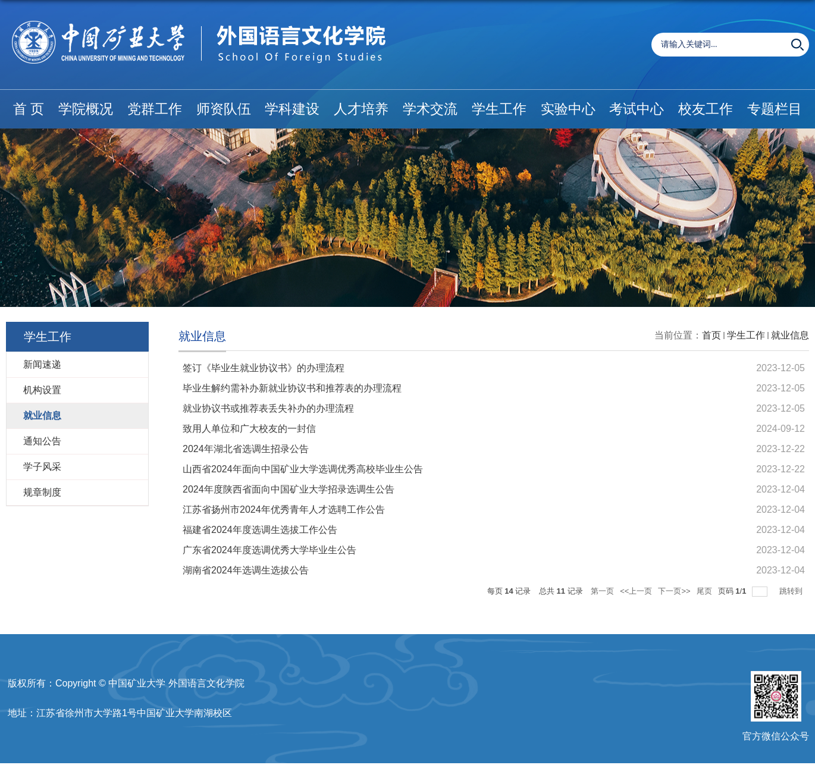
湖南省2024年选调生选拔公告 (246, 570)
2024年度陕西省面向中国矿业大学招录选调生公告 (288, 489)
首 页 (28, 109)
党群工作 (154, 109)
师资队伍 (223, 109)
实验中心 (568, 109)
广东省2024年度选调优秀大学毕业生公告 (269, 550)
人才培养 (361, 109)
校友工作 (705, 109)
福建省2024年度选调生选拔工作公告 (260, 530)
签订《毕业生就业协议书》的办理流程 (263, 368)
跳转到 (792, 591)
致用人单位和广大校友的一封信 (249, 429)
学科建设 (292, 109)
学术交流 (430, 109)
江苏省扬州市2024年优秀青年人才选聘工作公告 (284, 509)
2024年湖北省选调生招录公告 (246, 449)
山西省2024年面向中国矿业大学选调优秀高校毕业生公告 (303, 469)
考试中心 (636, 109)
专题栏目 (774, 109)
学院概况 (85, 109)
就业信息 (790, 335)
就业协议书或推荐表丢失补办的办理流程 (268, 408)
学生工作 (499, 109)
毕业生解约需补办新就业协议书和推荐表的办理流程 (292, 388)
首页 (711, 335)
